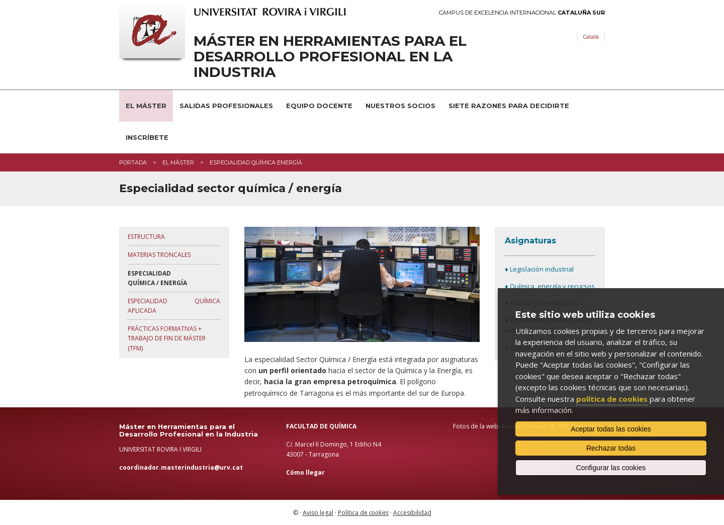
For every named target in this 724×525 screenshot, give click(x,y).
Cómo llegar (305, 472)
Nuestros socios (400, 106)
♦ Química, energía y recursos (550, 286)
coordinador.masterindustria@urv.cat (181, 467)
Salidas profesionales (226, 106)
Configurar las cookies (611, 468)
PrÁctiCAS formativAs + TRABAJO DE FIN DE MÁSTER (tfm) (167, 338)
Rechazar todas (611, 448)
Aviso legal (318, 512)
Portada (133, 162)
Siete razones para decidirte (508, 106)
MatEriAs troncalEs (159, 254)
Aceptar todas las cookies (611, 429)
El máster (178, 162)
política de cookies (612, 399)
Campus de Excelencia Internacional (522, 13)
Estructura (146, 236)
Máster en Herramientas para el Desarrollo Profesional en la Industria (330, 56)
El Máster (146, 106)
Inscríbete (147, 137)
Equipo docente (319, 106)
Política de (363, 512)
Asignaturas (530, 240)
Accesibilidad (412, 512)
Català (591, 36)
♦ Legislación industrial (539, 269)
